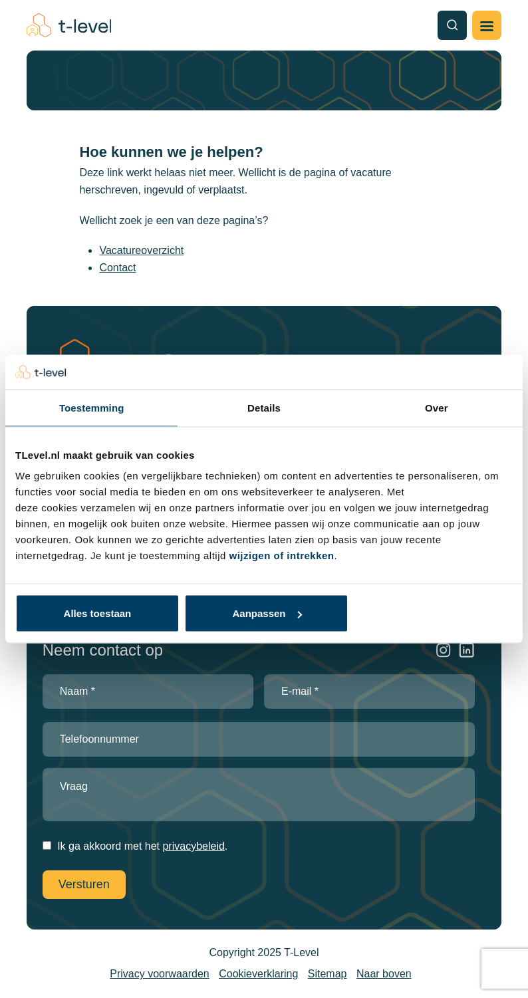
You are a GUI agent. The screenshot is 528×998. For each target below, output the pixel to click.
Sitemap (327, 973)
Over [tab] (436, 407)
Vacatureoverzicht (141, 250)
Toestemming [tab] (91, 407)
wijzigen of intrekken (281, 555)
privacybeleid (193, 846)
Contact (117, 267)
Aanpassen (266, 613)
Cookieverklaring (258, 973)
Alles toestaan (98, 613)
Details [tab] (264, 407)
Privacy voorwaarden (159, 973)
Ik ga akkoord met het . (142, 846)
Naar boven (384, 973)
